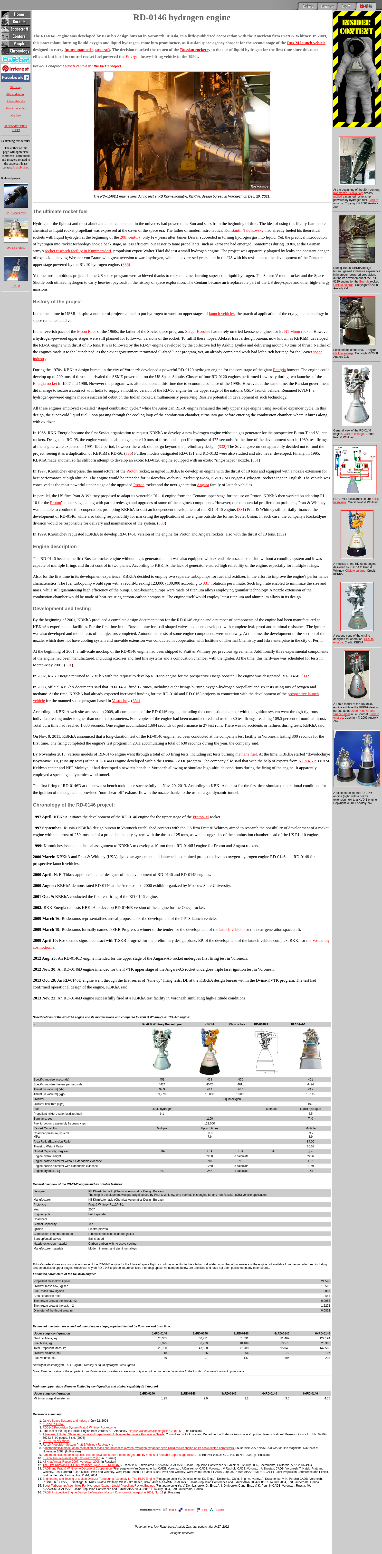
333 (162, 523)
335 (128, 453)
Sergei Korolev (197, 331)
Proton (131, 471)
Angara (203, 485)
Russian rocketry (195, 49)
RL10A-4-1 (116, 1204)
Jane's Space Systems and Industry (66, 1420)
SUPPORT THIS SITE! (15, 128)
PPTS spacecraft (15, 213)
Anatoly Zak (20, 167)
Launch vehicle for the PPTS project (92, 66)
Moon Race (86, 331)
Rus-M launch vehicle (306, 43)
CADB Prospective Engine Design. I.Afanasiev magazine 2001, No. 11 (103, 1492)
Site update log (15, 94)
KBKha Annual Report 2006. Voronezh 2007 (71, 1458)
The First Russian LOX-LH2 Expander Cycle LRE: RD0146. (81, 1465)
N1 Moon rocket (297, 331)
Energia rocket (45, 383)
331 (255, 460)
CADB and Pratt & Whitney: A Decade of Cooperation (77, 1468)
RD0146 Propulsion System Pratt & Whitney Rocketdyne (79, 1427)
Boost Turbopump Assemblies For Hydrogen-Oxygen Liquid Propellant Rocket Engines (99, 1485)
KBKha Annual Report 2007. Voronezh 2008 (71, 1461)
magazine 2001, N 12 (157, 1431)
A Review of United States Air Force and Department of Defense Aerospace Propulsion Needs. (104, 1434)
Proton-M (201, 817)
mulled (337, 196)
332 (222, 446)
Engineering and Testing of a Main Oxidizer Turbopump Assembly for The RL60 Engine (99, 1478)
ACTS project (16, 247)
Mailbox (15, 115)
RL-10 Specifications (56, 1441)
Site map (15, 87)
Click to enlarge (343, 285)
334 (136, 700)
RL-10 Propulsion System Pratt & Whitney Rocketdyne (78, 1444)
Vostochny (120, 700)
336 (126, 264)
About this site (16, 101)
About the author (16, 108)
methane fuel (246, 754)
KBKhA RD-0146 (53, 1424)
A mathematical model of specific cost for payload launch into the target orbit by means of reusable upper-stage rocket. (120, 1455)
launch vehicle (231, 929)
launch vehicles (222, 313)
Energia (132, 56)
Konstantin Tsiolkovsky (243, 230)
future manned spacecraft (87, 49)
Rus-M (15, 286)
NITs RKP (306, 761)
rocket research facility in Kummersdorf (78, 251)
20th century (130, 237)
